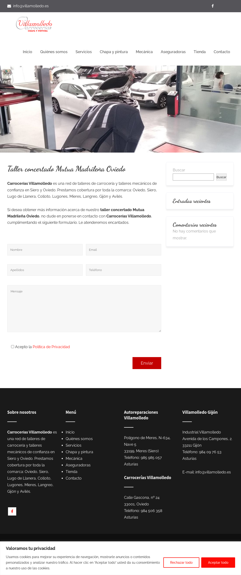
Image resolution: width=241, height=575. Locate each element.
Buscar (179, 170)
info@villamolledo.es (31, 6)
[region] (120, 558)
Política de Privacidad (51, 347)
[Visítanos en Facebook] (213, 6)
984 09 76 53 (210, 452)
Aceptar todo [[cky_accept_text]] (218, 562)
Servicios (84, 52)
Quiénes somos (54, 52)
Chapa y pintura (114, 52)
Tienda (200, 52)
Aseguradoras (173, 52)
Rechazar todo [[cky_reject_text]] (181, 562)
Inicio (27, 52)
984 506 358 (151, 510)
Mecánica (144, 52)
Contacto (222, 52)
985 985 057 (151, 457)
